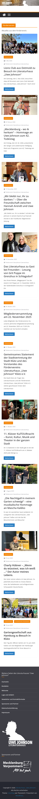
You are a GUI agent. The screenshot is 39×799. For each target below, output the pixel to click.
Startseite (5, 682)
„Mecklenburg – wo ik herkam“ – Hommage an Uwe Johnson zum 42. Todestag (18, 134)
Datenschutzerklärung (9, 708)
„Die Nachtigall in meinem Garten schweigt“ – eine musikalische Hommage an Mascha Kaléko (19, 503)
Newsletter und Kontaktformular (13, 699)
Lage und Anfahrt (8, 695)
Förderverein (8, 57)
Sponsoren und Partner (10, 704)
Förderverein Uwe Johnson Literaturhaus (17, 64)
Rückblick (5, 686)
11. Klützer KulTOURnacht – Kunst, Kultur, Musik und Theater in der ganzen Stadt (19, 438)
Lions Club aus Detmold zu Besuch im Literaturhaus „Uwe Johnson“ (19, 71)
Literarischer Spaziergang (22, 621)
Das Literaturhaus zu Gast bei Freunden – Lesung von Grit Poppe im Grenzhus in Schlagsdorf (19, 271)
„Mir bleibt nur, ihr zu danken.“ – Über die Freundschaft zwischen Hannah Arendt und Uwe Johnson (18, 202)
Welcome (5, 690)
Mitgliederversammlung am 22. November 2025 (18, 315)
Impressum (6, 712)
